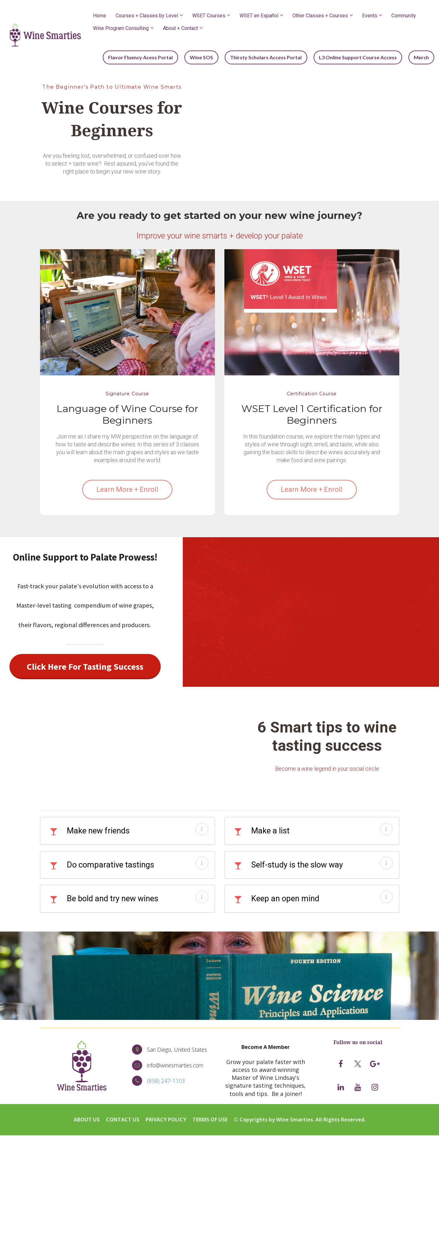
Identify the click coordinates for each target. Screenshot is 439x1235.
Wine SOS (208, 57)
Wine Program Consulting (121, 28)
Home (99, 16)
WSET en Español (259, 16)
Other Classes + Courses (320, 16)
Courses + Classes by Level (147, 16)
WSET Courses (208, 16)
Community (403, 16)
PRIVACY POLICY (166, 1119)
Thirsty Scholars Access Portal (271, 57)
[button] (202, 828)
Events (369, 16)
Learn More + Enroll (127, 489)
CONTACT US (122, 1119)
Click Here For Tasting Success (85, 666)
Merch (422, 57)
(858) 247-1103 (166, 1080)
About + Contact (180, 28)
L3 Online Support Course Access (361, 57)
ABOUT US (87, 1119)
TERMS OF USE (210, 1119)
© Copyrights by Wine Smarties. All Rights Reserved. (300, 1119)
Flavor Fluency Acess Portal (149, 57)
